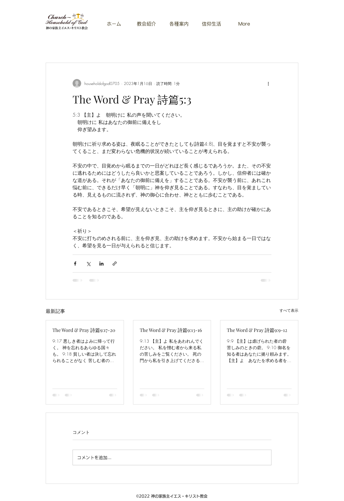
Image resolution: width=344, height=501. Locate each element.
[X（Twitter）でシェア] (88, 263)
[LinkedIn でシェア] (101, 263)
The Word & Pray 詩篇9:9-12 (257, 330)
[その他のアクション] (268, 83)
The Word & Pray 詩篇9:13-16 (171, 330)
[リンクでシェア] (114, 263)
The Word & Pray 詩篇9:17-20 (83, 330)
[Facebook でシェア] (75, 263)
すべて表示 (289, 310)
